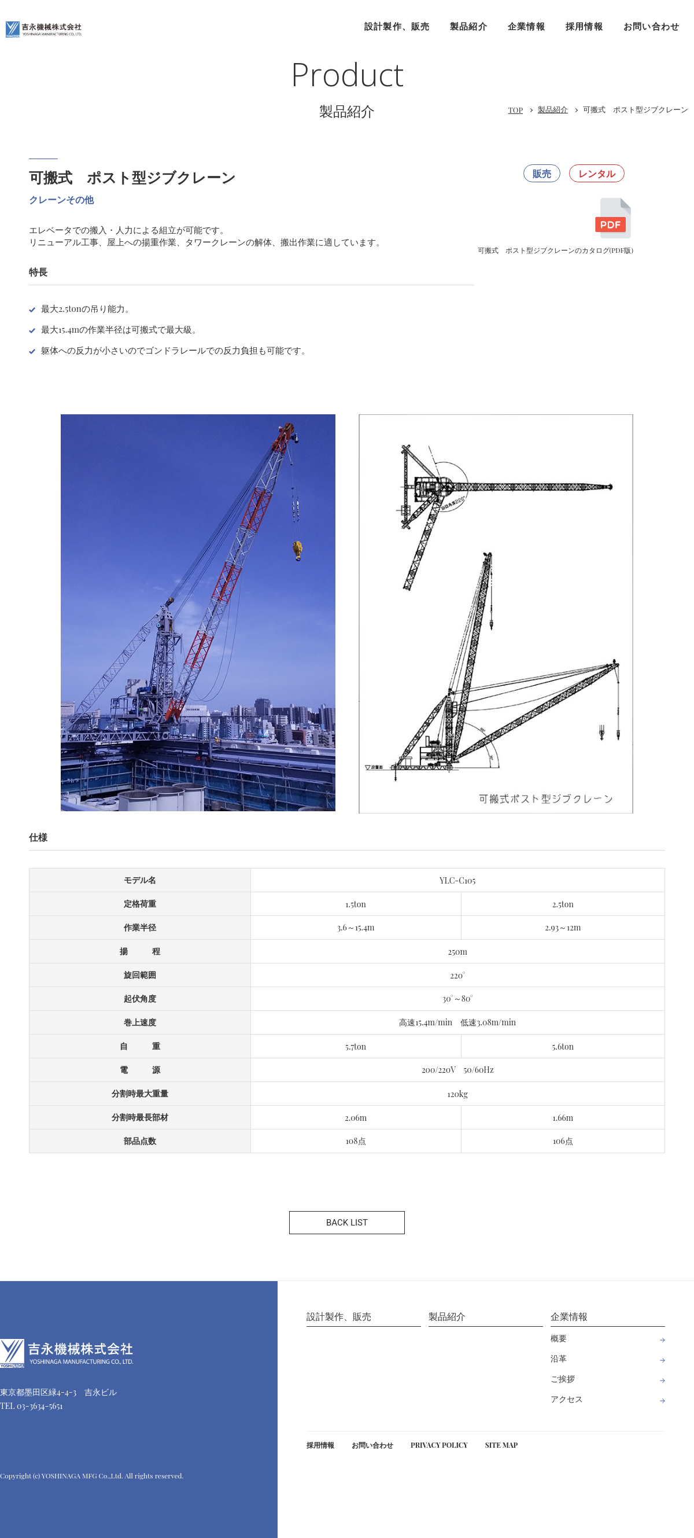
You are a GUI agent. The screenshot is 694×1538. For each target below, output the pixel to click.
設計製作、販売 (397, 26)
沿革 (559, 1358)
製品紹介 (469, 26)
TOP (515, 110)
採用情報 (584, 26)
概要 (559, 1338)
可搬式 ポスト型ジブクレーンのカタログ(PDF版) (556, 232)
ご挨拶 (563, 1378)
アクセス (567, 1398)
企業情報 (526, 26)
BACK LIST (347, 1222)
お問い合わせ (651, 26)
